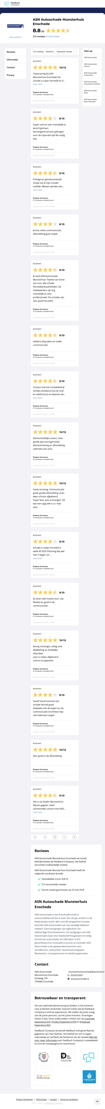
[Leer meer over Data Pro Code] (43, 1057)
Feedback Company (54, 1103)
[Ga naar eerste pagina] (35, 837)
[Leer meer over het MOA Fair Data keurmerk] (66, 1057)
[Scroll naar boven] (97, 1101)
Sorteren (50, 51)
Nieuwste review (66, 51)
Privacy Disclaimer (24, 1099)
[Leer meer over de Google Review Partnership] (43, 1076)
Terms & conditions (69, 1099)
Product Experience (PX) (64, 1021)
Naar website (15, 37)
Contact (53, 1099)
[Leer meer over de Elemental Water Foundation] (89, 1076)
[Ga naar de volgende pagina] (64, 837)
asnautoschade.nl (80, 978)
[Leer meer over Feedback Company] (89, 1057)
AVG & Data (41, 1099)
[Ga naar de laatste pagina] (74, 837)
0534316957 (77, 975)
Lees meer (37, 84)
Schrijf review (52, 36)
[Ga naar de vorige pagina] (45, 837)
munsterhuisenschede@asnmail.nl (86, 971)
